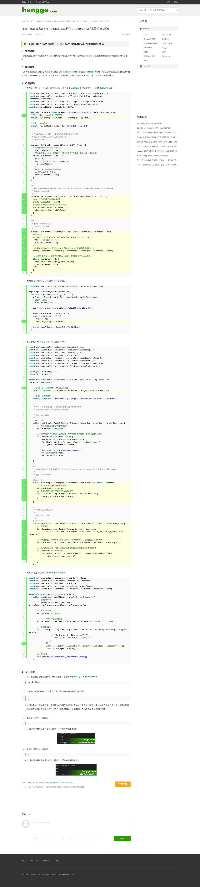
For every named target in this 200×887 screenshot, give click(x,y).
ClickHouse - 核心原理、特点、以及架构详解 (153, 128)
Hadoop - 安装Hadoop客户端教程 (149, 123)
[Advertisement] (72, 799)
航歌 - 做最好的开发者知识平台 (35, 2)
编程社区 (145, 29)
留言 (176, 2)
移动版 (24, 861)
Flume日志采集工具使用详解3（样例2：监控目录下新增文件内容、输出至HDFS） (157, 146)
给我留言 (34, 861)
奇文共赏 (145, 66)
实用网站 (45, 861)
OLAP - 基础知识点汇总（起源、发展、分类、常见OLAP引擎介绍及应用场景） (157, 165)
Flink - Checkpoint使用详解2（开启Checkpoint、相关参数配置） (157, 133)
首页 (168, 2)
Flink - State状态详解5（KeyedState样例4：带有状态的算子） (51, 783)
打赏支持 (57, 861)
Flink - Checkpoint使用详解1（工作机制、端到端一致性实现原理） (157, 160)
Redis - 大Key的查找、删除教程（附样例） (153, 156)
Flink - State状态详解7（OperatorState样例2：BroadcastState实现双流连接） (57, 787)
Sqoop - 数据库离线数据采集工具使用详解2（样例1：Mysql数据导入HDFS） (157, 137)
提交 (122, 838)
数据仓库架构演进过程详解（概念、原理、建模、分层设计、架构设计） (157, 142)
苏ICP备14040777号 (66, 874)
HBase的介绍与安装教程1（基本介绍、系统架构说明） (157, 151)
